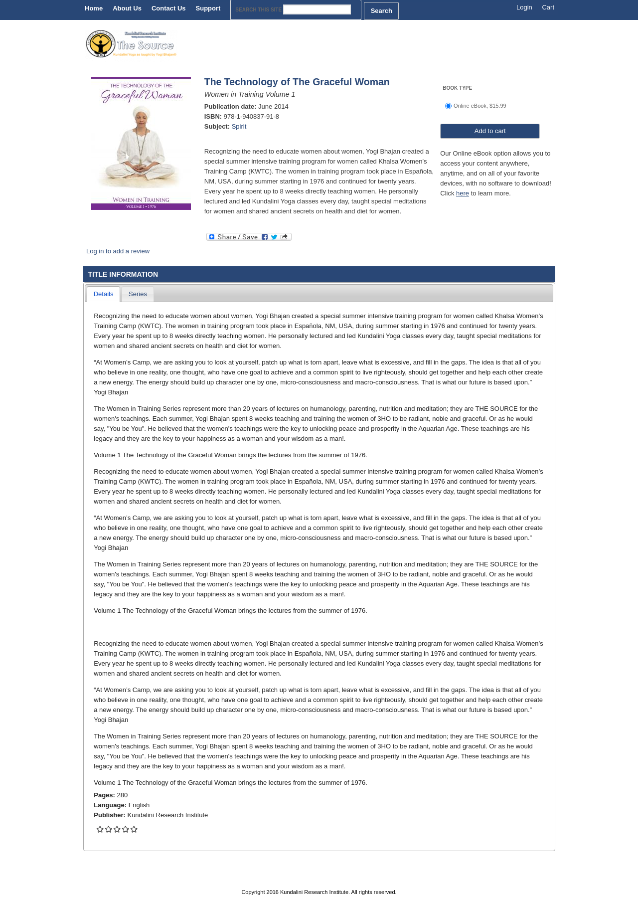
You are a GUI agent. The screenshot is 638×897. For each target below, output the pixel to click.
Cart (548, 7)
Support (208, 8)
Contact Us (169, 8)
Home (94, 8)
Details (104, 294)
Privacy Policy (338, 882)
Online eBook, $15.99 (480, 106)
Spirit (239, 126)
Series (138, 294)
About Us (127, 8)
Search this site (259, 9)
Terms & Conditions (416, 882)
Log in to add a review (118, 251)
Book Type (457, 88)
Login (524, 7)
